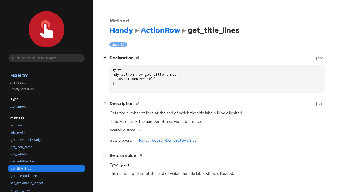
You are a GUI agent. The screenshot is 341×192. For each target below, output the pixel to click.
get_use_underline (23, 176)
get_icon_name (21, 147)
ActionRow (18, 107)
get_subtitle (19, 154)
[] (106, 57)
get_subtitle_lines (23, 161)
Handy (19, 75)
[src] (320, 58)
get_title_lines (20, 168)
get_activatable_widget (27, 140)
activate (16, 125)
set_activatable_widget (26, 183)
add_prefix (17, 132)
